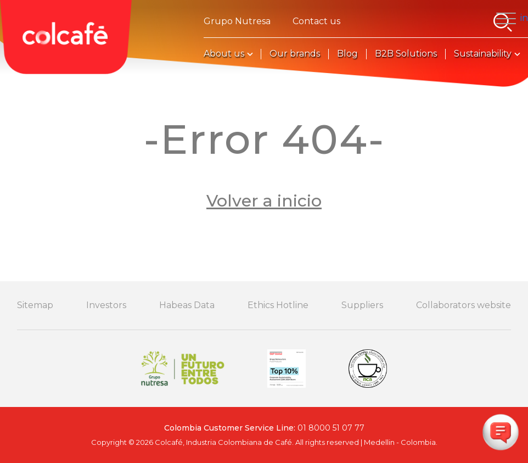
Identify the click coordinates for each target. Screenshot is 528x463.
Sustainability (483, 54)
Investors (106, 305)
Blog (347, 54)
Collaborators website (463, 305)
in (524, 18)
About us (224, 54)
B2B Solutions (406, 54)
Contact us (316, 21)
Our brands (294, 54)
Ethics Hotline (278, 305)
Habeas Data (187, 305)
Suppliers (362, 305)
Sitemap (35, 305)
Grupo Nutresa (237, 21)
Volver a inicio (264, 201)
